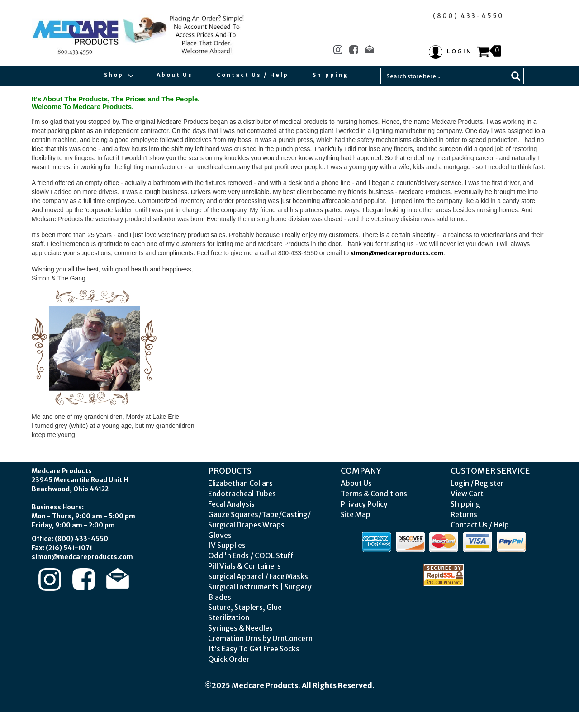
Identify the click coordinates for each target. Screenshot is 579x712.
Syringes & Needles (240, 627)
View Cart (467, 493)
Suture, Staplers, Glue (245, 607)
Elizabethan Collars (240, 483)
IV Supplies (227, 545)
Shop (118, 74)
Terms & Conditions (374, 493)
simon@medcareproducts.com (397, 253)
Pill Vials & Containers (244, 565)
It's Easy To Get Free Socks (253, 648)
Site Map (355, 514)
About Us (175, 74)
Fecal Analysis (231, 503)
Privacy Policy (364, 503)
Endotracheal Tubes (242, 493)
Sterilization (228, 617)
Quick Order (229, 659)
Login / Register (477, 483)
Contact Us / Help (253, 74)
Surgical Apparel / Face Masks (258, 576)
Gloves (220, 535)
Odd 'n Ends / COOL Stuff (251, 555)
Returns (464, 514)
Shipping (331, 74)
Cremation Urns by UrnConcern (260, 638)
